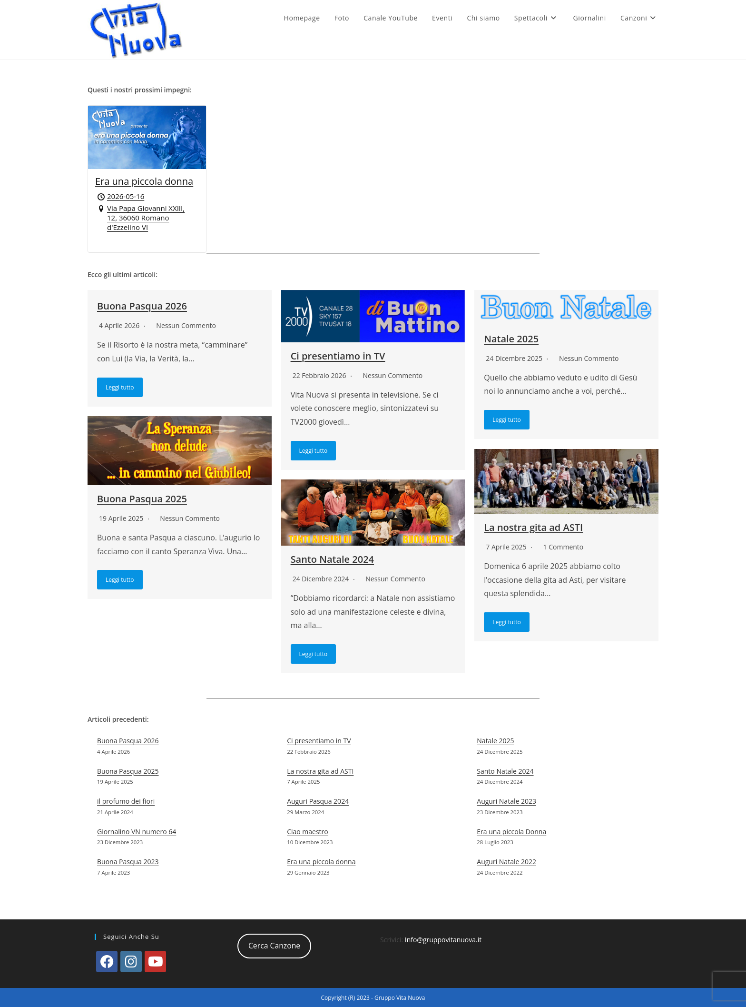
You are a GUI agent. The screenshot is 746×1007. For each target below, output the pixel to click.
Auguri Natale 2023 (506, 800)
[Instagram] (131, 960)
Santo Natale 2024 (332, 559)
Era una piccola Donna (511, 831)
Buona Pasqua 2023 (128, 861)
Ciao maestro (307, 831)
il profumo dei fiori (126, 800)
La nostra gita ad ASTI (533, 527)
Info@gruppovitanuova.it (443, 938)
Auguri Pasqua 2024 (318, 800)
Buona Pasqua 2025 (142, 498)
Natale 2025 (511, 338)
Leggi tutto (120, 387)
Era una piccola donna (321, 861)
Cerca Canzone (274, 945)
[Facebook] (107, 960)
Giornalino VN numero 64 (136, 831)
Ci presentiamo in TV (338, 355)
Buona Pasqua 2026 (142, 305)
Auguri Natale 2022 (506, 861)
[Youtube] (155, 960)
